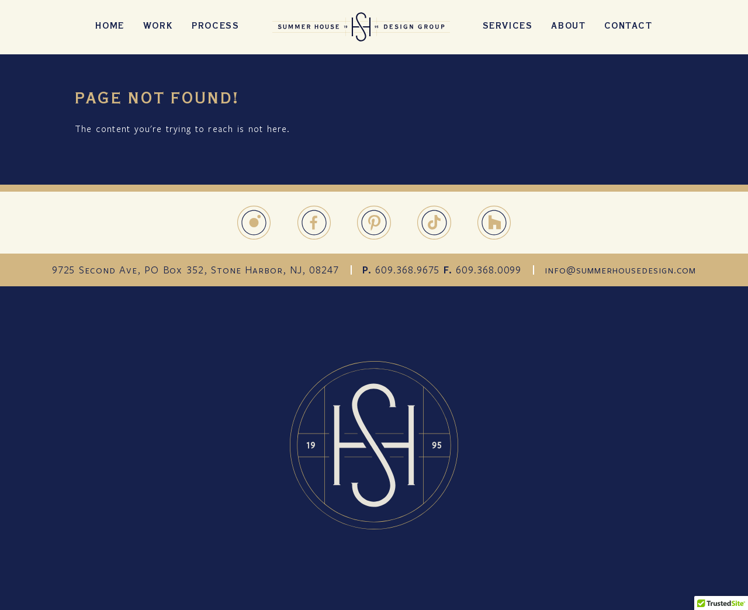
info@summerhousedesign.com (620, 269)
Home (109, 27)
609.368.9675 (407, 269)
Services (508, 27)
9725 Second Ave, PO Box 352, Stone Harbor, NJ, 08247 (195, 269)
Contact (628, 27)
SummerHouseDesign (361, 27)
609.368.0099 (488, 269)
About (568, 27)
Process (215, 27)
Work (158, 27)
